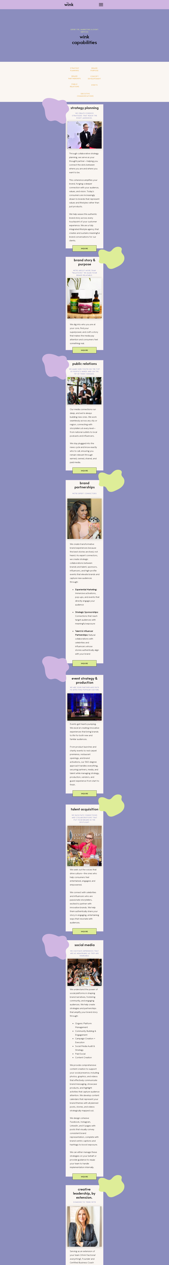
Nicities (16, 1250)
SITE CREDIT (94, 1263)
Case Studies (19, 1246)
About (15, 1254)
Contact (17, 1257)
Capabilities (18, 1242)
